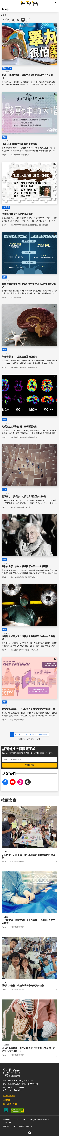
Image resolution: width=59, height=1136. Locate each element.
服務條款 (6, 1100)
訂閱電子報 (29, 765)
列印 (28, 20)
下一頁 (33, 734)
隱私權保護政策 (9, 1096)
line (17, 20)
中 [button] (23, 20)
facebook (3, 20)
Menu (3, 3)
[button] (55, 3)
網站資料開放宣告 (10, 1104)
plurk (13, 20)
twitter (8, 20)
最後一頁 (43, 734)
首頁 (3, 15)
